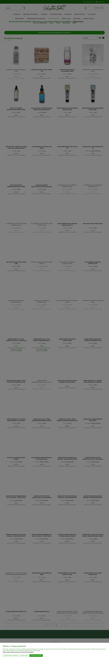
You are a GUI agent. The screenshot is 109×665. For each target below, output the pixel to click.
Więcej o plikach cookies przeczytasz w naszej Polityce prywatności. (18, 652)
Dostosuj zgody (24, 655)
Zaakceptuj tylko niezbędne (11, 655)
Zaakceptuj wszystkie (36, 655)
